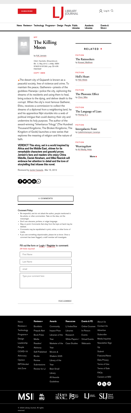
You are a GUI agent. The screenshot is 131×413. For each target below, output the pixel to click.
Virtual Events (87, 339)
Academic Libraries (89, 26)
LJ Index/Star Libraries (71, 328)
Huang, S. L (83, 114)
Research (70, 335)
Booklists (38, 326)
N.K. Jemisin (41, 55)
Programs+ (50, 25)
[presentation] (40, 294)
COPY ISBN (39, 73)
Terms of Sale (103, 368)
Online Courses (88, 326)
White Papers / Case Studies (72, 341)
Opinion (21, 360)
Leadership (23, 343)
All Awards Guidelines (54, 379)
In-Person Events (85, 332)
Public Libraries (76, 26)
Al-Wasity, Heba (85, 149)
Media (36, 339)
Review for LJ (40, 369)
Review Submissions (39, 362)
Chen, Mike (83, 97)
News (19, 25)
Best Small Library (54, 371)
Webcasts (86, 343)
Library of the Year (55, 362)
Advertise (101, 330)
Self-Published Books (40, 354)
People (68, 25)
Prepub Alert (39, 330)
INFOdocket (23, 364)
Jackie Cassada (36, 170)
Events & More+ (105, 26)
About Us (101, 321)
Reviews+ (27, 25)
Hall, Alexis (82, 80)
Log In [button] (104, 11)
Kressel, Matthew (85, 62)
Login (42, 245)
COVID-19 (23, 351)
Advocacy (22, 355)
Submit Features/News (104, 353)
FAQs (100, 372)
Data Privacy (103, 360)
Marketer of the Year (56, 345)
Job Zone (22, 368)
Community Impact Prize (55, 328)
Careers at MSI (104, 377)
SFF (36, 37)
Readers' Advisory (38, 345)
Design (60, 25)
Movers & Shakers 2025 (56, 354)
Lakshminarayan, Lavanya (89, 132)
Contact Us (102, 326)
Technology (39, 25)
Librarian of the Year (56, 337)
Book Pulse (39, 335)
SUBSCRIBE (27, 11)
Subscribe (102, 334)
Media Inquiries (104, 338)
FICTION (80, 55)
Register (51, 245)
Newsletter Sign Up (104, 345)
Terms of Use (103, 364)
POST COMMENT (65, 301)
